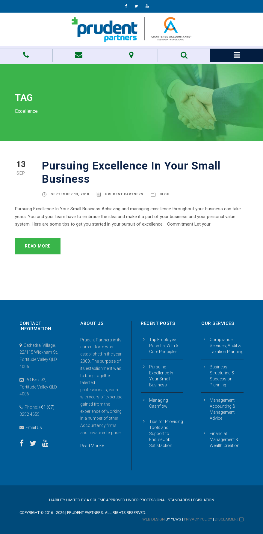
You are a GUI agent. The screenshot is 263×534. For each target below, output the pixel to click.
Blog (165, 194)
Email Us (33, 427)
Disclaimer (226, 519)
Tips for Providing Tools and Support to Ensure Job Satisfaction (166, 433)
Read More (38, 246)
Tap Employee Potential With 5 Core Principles (163, 345)
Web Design (153, 519)
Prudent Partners (124, 194)
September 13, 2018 (70, 194)
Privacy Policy (198, 519)
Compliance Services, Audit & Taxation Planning (227, 345)
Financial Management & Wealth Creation (224, 439)
